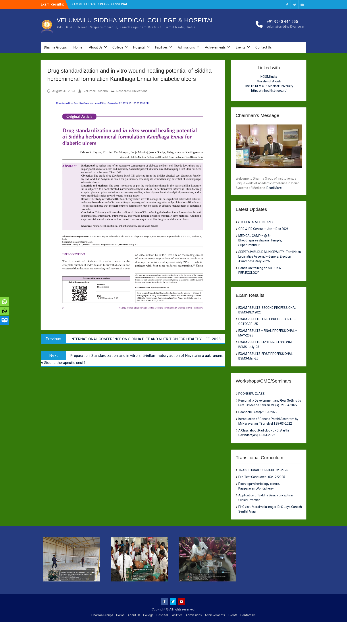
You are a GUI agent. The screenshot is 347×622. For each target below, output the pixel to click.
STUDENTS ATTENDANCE (256, 222)
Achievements (215, 47)
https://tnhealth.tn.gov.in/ (269, 90)
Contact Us (263, 47)
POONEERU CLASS (251, 393)
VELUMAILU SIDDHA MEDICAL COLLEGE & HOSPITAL (135, 20)
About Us (95, 47)
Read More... (275, 188)
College (117, 47)
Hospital (139, 47)
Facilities (161, 47)
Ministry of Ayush (269, 81)
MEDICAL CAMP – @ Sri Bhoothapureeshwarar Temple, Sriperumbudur (260, 240)
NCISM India (268, 76)
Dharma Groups (55, 47)
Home (77, 47)
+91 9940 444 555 (282, 21)
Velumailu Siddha (95, 91)
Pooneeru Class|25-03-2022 (257, 412)
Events (240, 47)
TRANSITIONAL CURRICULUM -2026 (263, 470)
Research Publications (131, 91)
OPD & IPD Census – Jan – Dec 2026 (263, 229)
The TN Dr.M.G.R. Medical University (268, 86)
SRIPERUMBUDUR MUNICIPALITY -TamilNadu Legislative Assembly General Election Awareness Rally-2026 (269, 256)
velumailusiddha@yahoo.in (285, 26)
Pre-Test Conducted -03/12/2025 (261, 477)
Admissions (186, 47)
